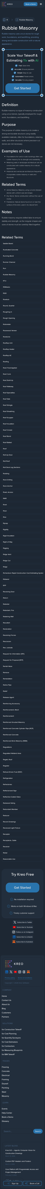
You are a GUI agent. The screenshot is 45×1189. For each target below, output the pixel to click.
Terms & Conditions (25, 978)
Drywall (5, 1083)
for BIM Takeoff (8, 1054)
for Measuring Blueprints (12, 1050)
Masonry (5, 1096)
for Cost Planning (9, 1033)
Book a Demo (31, 4)
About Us (6, 1004)
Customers (6, 1012)
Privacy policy (10, 978)
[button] (41, 4)
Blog (4, 1008)
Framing (5, 1079)
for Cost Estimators (10, 1042)
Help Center (7, 1112)
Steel (4, 1091)
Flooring (5, 1067)
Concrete (6, 1071)
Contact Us (6, 1000)
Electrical (6, 1075)
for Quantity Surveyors (11, 1037)
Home (4, 996)
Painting (5, 1087)
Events (4, 1108)
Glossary (5, 1121)
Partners (5, 1016)
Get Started (22, 88)
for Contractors (8, 1046)
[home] (7, 4)
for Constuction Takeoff (11, 1029)
